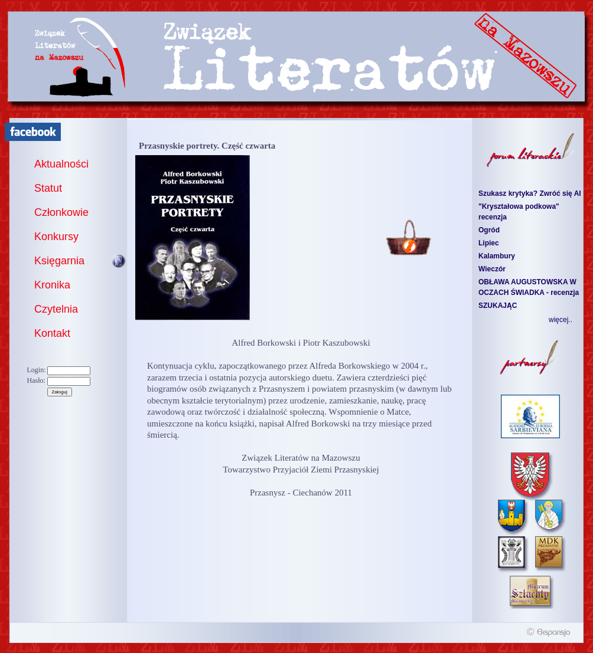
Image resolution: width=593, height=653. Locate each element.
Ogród (489, 230)
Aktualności (61, 164)
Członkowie (61, 212)
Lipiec (488, 243)
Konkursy (56, 236)
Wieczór (492, 269)
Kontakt (52, 333)
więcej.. (560, 320)
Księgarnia (59, 261)
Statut (48, 188)
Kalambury (496, 256)
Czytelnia (56, 309)
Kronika (52, 285)
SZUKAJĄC (497, 305)
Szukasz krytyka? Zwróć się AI (529, 193)
